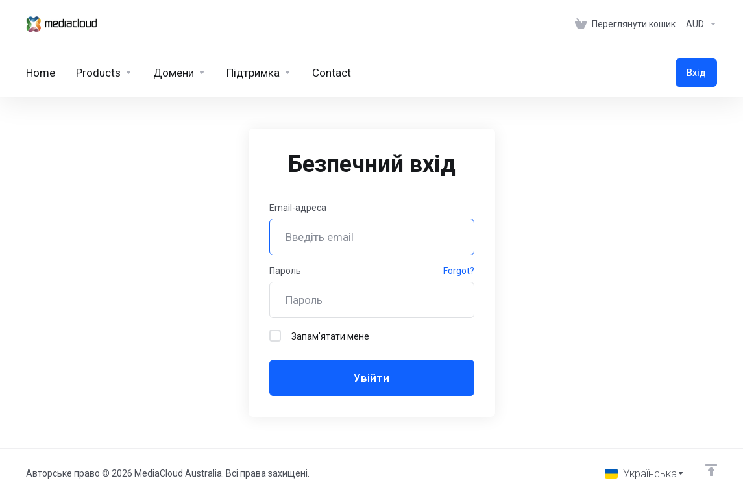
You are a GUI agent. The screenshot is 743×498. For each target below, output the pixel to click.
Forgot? (458, 271)
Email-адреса (297, 208)
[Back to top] (711, 470)
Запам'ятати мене (319, 336)
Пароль (285, 271)
